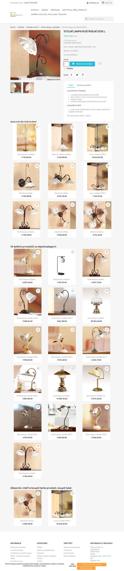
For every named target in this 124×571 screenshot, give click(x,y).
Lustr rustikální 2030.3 (97, 193)
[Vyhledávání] (99, 19)
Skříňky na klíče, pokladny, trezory (49, 14)
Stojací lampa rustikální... (26, 154)
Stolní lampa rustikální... (26, 232)
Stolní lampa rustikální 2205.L (96, 434)
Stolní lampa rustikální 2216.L (62, 318)
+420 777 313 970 (30, 3)
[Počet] (66, 64)
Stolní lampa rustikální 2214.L (27, 434)
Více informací (72, 565)
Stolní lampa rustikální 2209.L (62, 357)
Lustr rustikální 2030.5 (97, 154)
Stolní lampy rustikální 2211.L (96, 357)
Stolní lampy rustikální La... (96, 396)
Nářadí (44, 10)
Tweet (77, 75)
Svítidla (35, 10)
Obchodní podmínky (18, 547)
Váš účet (68, 543)
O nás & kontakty (16, 550)
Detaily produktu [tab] (84, 85)
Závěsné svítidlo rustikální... (62, 154)
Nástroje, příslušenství (74, 10)
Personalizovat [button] (86, 568)
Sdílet (71, 75)
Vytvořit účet (69, 553)
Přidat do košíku (82, 64)
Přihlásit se (68, 550)
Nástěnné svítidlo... (26, 193)
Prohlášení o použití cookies (21, 553)
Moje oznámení (69, 556)
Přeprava (55, 10)
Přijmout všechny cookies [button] (92, 564)
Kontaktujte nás (16, 561)
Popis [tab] (71, 85)
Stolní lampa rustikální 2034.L (27, 396)
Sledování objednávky (72, 547)
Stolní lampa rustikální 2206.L (27, 357)
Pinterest (83, 75)
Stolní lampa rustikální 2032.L (27, 318)
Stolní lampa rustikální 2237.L (62, 434)
